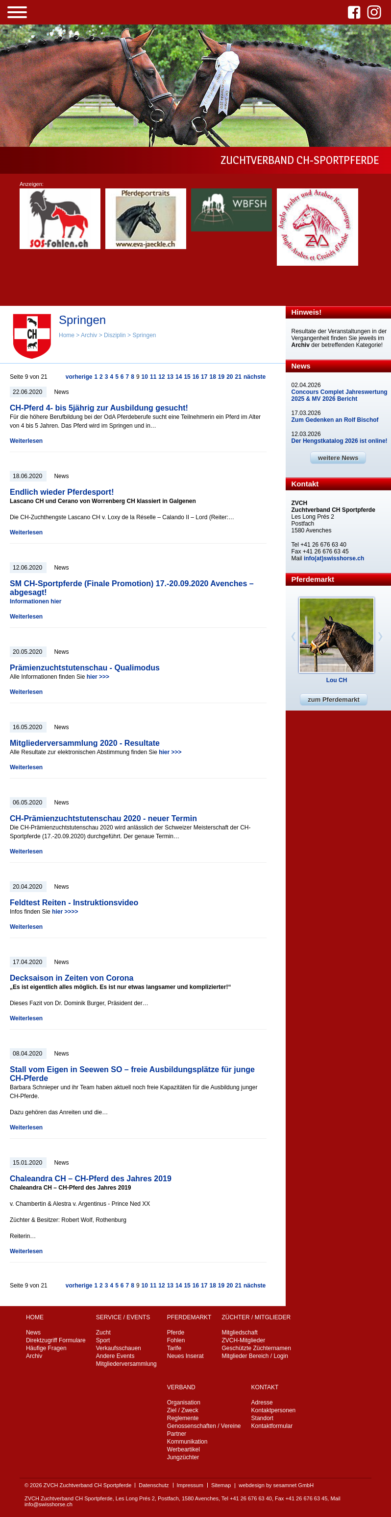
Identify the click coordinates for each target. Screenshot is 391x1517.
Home (66, 335)
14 (178, 376)
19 (221, 376)
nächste (255, 376)
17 (204, 376)
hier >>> (98, 676)
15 (187, 376)
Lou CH (336, 680)
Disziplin (115, 335)
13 (170, 376)
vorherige (79, 376)
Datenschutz (154, 1485)
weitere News (338, 457)
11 (153, 376)
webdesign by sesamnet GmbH (276, 1485)
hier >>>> (65, 911)
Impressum (190, 1485)
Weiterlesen (26, 440)
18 (212, 376)
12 (161, 376)
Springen (144, 335)
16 (196, 376)
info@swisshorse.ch (48, 1504)
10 (145, 376)
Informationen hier (35, 601)
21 (238, 376)
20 (229, 376)
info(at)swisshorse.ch (334, 558)
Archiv (89, 335)
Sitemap (221, 1485)
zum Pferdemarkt (333, 699)
